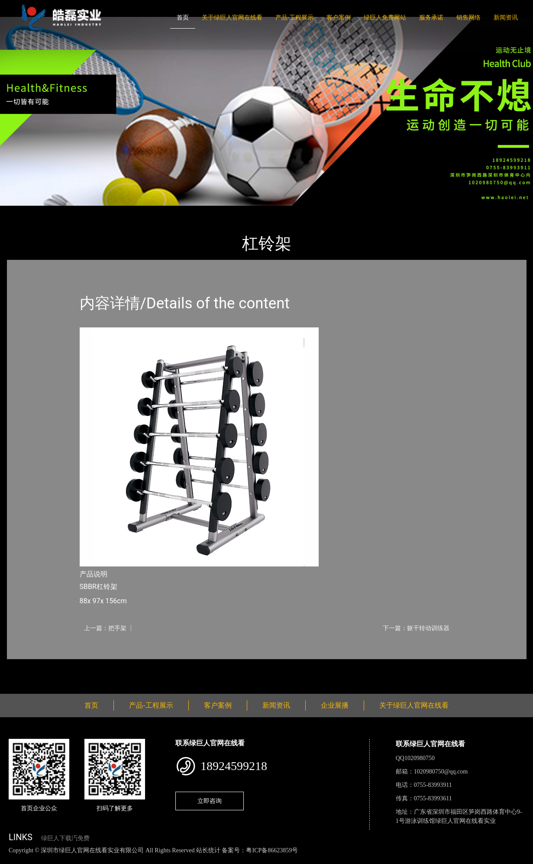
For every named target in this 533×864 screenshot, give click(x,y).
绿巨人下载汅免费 (65, 838)
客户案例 (338, 17)
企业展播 (335, 705)
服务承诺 (431, 17)
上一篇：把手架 (105, 628)
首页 (183, 17)
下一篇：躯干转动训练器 (416, 628)
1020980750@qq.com (441, 771)
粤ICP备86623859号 (272, 850)
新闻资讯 (506, 17)
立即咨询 (209, 800)
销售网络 (468, 17)
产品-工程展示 (294, 17)
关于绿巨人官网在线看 (232, 17)
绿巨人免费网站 (385, 17)
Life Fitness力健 (111, 211)
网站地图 (13, 859)
